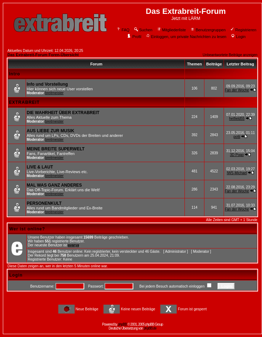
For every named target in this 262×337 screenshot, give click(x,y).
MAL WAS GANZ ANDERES (54, 185)
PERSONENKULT (44, 203)
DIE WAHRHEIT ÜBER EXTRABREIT (63, 112)
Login (238, 36)
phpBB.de (150, 328)
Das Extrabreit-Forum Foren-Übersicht (43, 55)
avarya (73, 245)
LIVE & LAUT (40, 167)
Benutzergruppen (207, 30)
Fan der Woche (237, 90)
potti (237, 137)
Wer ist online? (27, 228)
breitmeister (54, 93)
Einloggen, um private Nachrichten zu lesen (186, 36)
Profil (134, 36)
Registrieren (243, 30)
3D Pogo (237, 155)
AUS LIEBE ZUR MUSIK (50, 130)
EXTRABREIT (24, 102)
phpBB (122, 324)
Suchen (143, 30)
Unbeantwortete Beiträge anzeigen (230, 55)
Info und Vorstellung (47, 84)
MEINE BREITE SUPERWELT (56, 148)
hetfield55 (237, 119)
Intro (14, 73)
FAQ (122, 30)
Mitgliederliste (171, 30)
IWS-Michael (237, 173)
